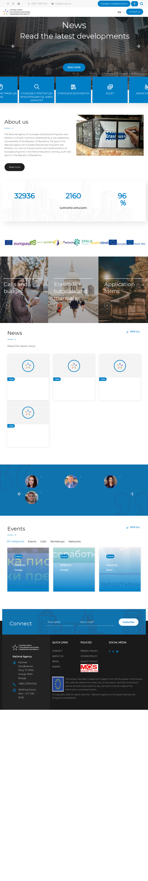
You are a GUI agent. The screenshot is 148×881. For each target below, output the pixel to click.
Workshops (57, 541)
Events (32, 541)
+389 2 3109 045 (38, 3)
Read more (74, 67)
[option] (28, 377)
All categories (15, 541)
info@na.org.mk (62, 3)
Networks (75, 541)
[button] (114, 3)
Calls (11, 379)
